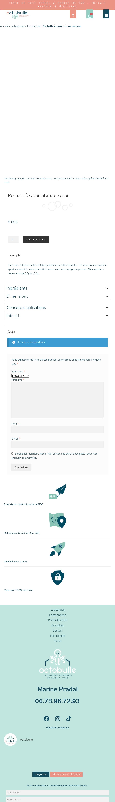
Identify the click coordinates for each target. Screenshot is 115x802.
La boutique (17, 26)
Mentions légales (41, 797)
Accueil (4, 26)
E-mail (15, 394)
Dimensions (17, 252)
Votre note (18, 327)
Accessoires (33, 26)
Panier (58, 597)
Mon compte (57, 591)
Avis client (57, 581)
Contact (57, 586)
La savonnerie (57, 571)
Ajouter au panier (36, 195)
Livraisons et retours (72, 797)
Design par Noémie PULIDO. (57, 785)
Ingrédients (17, 244)
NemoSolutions (63, 788)
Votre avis (17, 335)
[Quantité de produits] (13, 195)
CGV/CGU (56, 797)
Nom (15, 379)
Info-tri (13, 271)
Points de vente (57, 576)
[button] (57, 244)
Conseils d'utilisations (26, 263)
